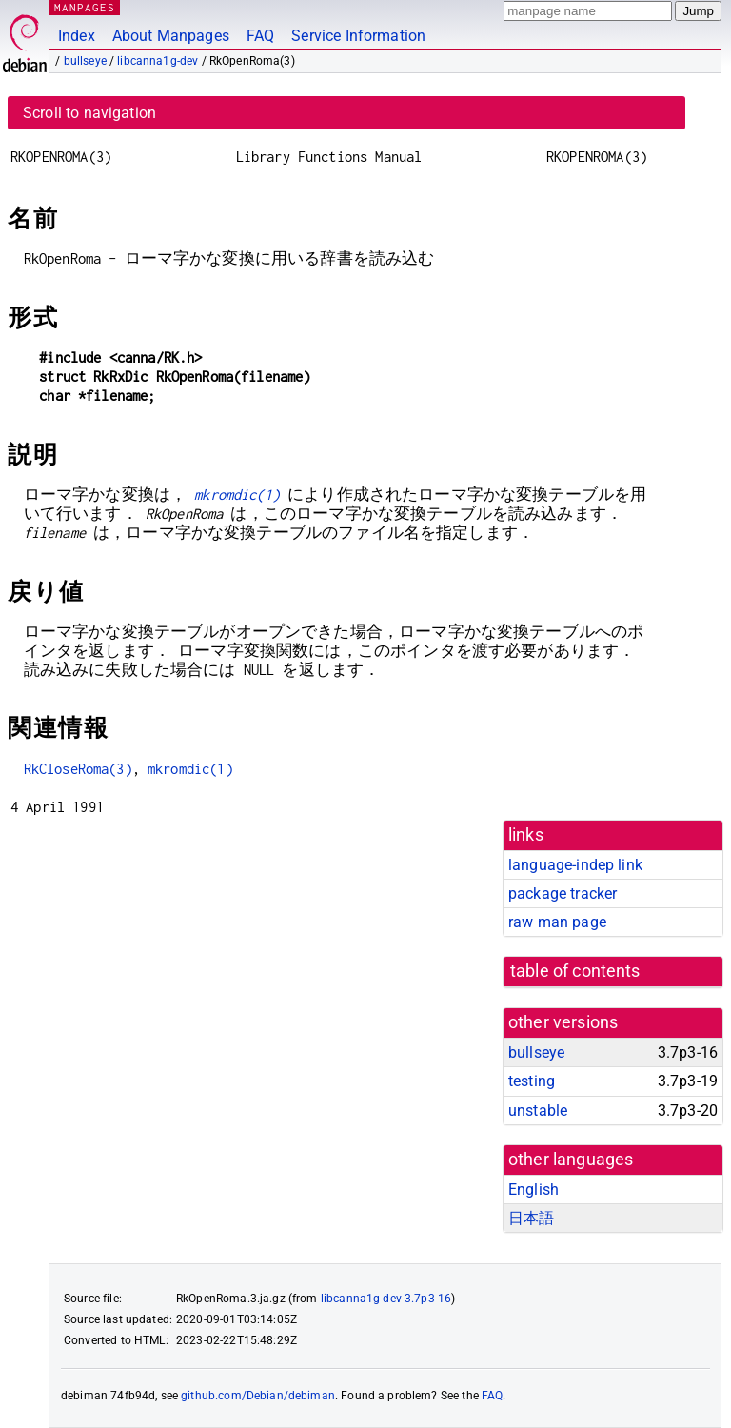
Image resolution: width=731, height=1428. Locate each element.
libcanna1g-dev (157, 61)
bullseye (85, 61)
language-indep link (575, 865)
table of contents (575, 971)
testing (531, 1081)
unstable (537, 1110)
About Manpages (170, 36)
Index (76, 36)
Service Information (358, 36)
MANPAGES (84, 7)
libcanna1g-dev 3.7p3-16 (386, 1298)
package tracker (562, 893)
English (533, 1189)
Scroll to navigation (89, 113)
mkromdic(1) (237, 494)
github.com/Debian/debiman (258, 1395)
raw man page (557, 922)
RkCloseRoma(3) (78, 769)
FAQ (260, 36)
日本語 (531, 1218)
